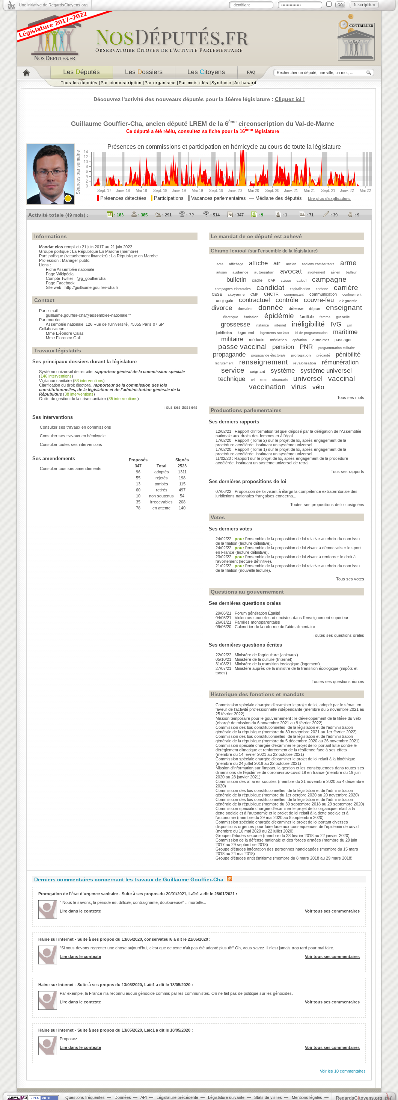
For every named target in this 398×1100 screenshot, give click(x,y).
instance (262, 325)
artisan (221, 272)
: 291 (163, 215)
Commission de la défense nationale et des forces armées (268, 840)
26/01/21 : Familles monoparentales (248, 622)
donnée (270, 307)
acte (220, 264)
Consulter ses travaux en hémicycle (73, 436)
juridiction (224, 333)
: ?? (186, 215)
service (232, 370)
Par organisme (160, 82)
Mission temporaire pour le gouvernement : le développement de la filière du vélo (288, 718)
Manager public (76, 260)
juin (349, 325)
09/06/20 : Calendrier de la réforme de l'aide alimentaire (265, 626)
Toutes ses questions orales (338, 635)
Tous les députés (79, 82)
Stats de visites (268, 1097)
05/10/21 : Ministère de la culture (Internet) (254, 659)
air (276, 263)
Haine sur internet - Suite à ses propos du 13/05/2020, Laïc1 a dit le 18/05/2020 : (115, 984)
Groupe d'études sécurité (239, 835)
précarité (323, 355)
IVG (335, 324)
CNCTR (271, 294)
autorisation (264, 272)
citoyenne (236, 294)
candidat (270, 288)
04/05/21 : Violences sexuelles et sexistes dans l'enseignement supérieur (282, 617)
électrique (230, 317)
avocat (291, 271)
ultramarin (280, 380)
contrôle (287, 299)
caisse (286, 281)
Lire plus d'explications (329, 198)
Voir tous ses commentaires (332, 911)
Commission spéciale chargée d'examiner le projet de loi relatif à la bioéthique (285, 759)
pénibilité (348, 354)
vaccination (267, 387)
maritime (345, 331)
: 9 (257, 215)
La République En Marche (95, 251)
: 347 (235, 215)
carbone (322, 289)
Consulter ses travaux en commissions (75, 427)
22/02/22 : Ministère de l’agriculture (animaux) (257, 655)
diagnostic (348, 301)
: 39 (330, 215)
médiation (278, 340)
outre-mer (320, 340)
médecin (256, 339)
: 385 (139, 215)
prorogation (301, 355)
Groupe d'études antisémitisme (244, 858)
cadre (257, 280)
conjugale (224, 300)
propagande (229, 354)
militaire (232, 338)
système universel (326, 370)
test (263, 380)
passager (343, 339)
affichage (236, 264)
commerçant (294, 294)
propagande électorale (268, 355)
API (143, 1097)
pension (283, 346)
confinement (352, 294)
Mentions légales (307, 1097)
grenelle (343, 317)
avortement (316, 272)
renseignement (263, 362)
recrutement (224, 363)
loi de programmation (311, 333)
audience (240, 272)
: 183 (115, 215)
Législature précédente (177, 1097)
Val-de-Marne (314, 123)
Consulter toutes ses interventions (71, 444)
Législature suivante (226, 1097)
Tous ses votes (350, 579)
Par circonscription (121, 82)
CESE (217, 294)
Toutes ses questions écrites (338, 681)
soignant (257, 371)
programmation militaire (336, 348)
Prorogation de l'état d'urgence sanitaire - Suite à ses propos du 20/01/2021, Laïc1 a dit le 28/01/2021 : (137, 893)
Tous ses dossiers (180, 407)
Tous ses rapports (347, 471)
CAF (271, 281)
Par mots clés (193, 82)
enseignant (344, 307)
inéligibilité (308, 324)
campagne (329, 279)
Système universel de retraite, (112, 371)
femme (325, 317)
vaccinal (341, 378)
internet (280, 325)
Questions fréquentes (85, 1097)
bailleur (351, 272)
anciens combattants (318, 264)
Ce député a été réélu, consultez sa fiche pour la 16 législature (202, 131)
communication (323, 294)
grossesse (235, 324)
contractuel (254, 299)
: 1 (281, 215)
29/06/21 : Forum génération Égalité (248, 613)
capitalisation (300, 289)
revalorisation (304, 363)
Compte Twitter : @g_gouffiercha (76, 278)
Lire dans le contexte (80, 911)
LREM (198, 123)
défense (296, 308)
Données (123, 1097)
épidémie (279, 316)
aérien (335, 272)
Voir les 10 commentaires (343, 1071)
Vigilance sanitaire (55, 380)
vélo (318, 387)
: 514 (211, 215)
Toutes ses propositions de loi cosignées (327, 504)
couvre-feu (319, 299)
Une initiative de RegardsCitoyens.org (53, 5)
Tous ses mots (350, 397)
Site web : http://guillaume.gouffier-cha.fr (82, 287)
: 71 (306, 215)
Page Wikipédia (60, 274)
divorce (221, 307)
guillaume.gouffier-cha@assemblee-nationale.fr (88, 315)
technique (231, 378)
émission (251, 317)
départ (314, 309)
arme (348, 263)
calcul (301, 280)
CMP (254, 294)
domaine (245, 309)
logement (246, 332)
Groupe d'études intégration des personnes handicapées (267, 849)
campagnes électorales (233, 289)
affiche (258, 263)
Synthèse (221, 82)
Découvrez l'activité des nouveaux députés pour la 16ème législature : (199, 99)
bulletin (236, 279)
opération (299, 340)
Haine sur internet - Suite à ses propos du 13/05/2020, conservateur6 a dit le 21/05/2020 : (124, 939)
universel (308, 378)
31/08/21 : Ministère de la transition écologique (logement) (268, 664)
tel (253, 380)
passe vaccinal (242, 347)
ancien (291, 264)
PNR (306, 346)
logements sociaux (274, 333)
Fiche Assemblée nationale (70, 269)
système (283, 370)
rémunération (340, 362)
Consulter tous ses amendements (70, 468)
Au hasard (245, 82)
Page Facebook (60, 283)
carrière (346, 288)
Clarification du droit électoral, (109, 389)
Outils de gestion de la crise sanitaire (72, 398)
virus (299, 387)
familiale (307, 316)
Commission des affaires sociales (246, 781)
